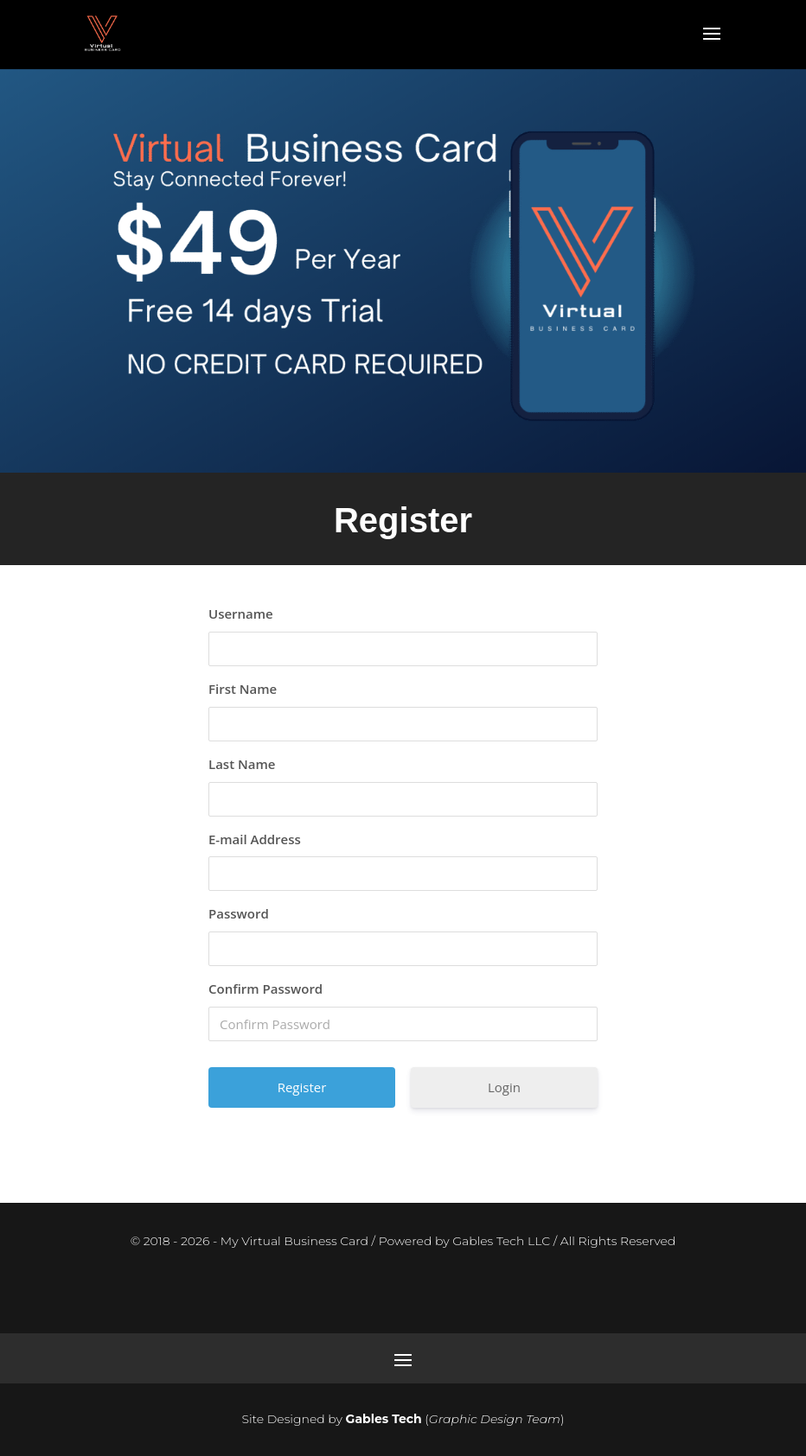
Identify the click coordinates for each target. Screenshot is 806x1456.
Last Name (241, 764)
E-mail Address (254, 839)
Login (504, 1087)
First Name (242, 688)
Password (238, 913)
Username (240, 613)
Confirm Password (265, 988)
